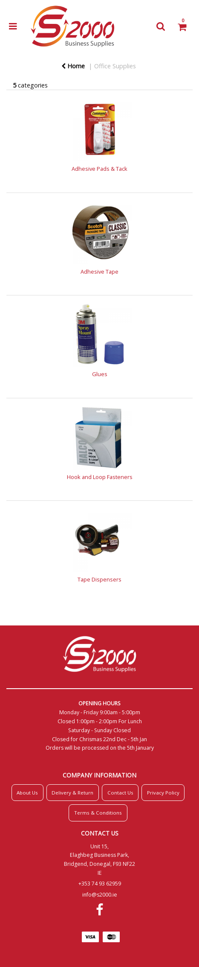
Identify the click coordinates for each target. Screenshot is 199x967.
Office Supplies (115, 66)
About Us (27, 792)
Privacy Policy (163, 792)
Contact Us (120, 792)
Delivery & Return (72, 792)
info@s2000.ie (99, 894)
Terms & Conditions (98, 812)
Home (73, 66)
